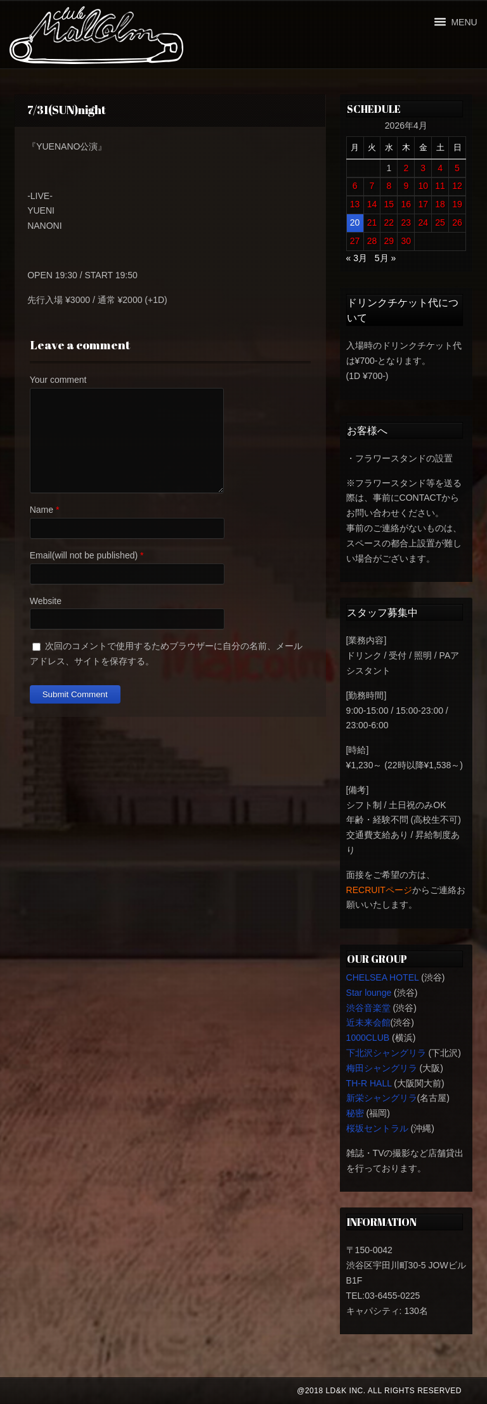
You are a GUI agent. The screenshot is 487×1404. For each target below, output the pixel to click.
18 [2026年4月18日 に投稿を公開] (440, 204)
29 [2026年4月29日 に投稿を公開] (389, 241)
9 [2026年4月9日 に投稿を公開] (405, 186)
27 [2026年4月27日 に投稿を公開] (355, 241)
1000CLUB (368, 1038)
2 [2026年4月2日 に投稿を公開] (405, 168)
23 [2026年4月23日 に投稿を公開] (406, 222)
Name (41, 510)
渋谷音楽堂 (368, 1008)
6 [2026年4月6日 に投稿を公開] (355, 186)
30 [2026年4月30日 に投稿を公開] (406, 241)
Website (46, 601)
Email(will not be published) (84, 555)
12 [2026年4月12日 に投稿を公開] (457, 186)
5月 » (385, 258)
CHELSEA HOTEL (382, 977)
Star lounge (369, 993)
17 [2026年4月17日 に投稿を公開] (423, 204)
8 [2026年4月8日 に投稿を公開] (388, 186)
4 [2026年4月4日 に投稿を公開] (440, 168)
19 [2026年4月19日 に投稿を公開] (457, 204)
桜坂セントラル (377, 1128)
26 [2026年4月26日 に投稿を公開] (457, 222)
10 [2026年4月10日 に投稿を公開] (423, 186)
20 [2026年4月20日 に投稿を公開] (355, 222)
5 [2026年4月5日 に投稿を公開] (457, 168)
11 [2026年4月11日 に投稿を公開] (440, 186)
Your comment (58, 380)
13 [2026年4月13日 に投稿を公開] (355, 204)
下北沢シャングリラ (386, 1053)
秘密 (355, 1113)
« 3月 (356, 258)
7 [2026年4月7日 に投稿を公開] (372, 186)
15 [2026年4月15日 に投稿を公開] (389, 204)
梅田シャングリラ (381, 1068)
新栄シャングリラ (381, 1098)
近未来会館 (368, 1022)
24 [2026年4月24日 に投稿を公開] (423, 222)
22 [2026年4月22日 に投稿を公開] (389, 222)
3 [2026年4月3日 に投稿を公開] (422, 168)
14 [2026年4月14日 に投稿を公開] (372, 204)
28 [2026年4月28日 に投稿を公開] (372, 241)
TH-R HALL (369, 1083)
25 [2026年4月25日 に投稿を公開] (440, 222)
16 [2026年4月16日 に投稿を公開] (406, 204)
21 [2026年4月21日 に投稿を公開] (372, 222)
